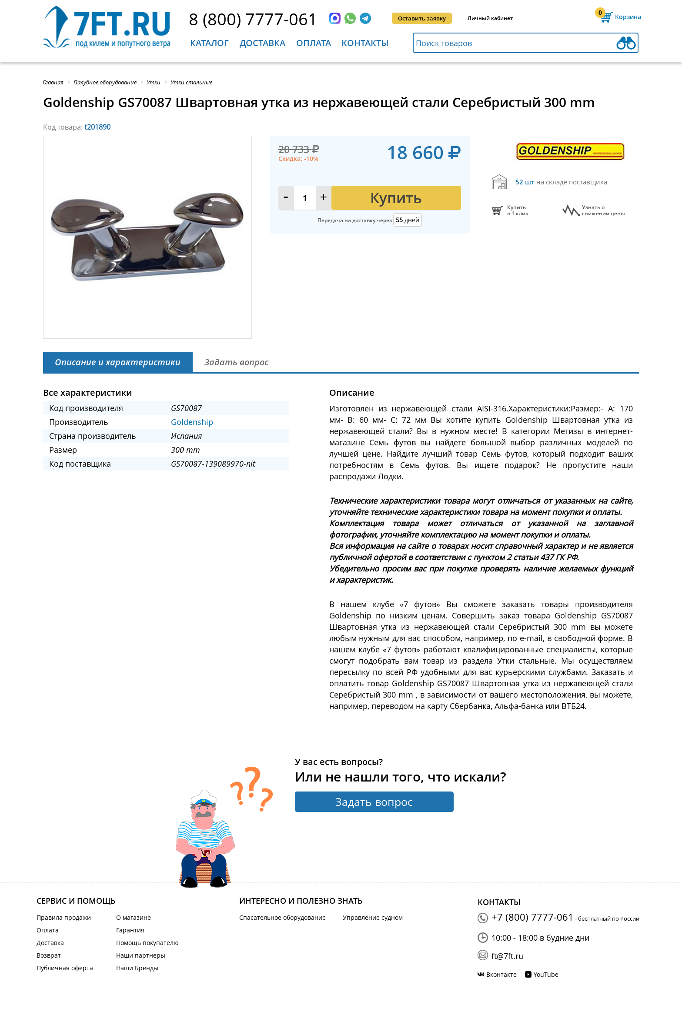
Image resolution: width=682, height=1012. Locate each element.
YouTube (546, 974)
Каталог (209, 43)
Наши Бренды (137, 968)
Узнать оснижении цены (603, 210)
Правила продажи (64, 917)
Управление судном (373, 917)
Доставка (262, 43)
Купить (396, 197)
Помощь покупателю (147, 943)
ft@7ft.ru (507, 955)
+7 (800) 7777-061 (532, 916)
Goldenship (192, 422)
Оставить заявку (422, 18)
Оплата (313, 43)
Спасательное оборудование (282, 917)
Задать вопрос (374, 801)
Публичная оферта (65, 968)
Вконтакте (501, 974)
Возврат (49, 955)
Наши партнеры (140, 955)
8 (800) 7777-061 (253, 18)
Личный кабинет (490, 18)
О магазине (133, 917)
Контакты (365, 43)
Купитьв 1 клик (517, 210)
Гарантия (130, 930)
